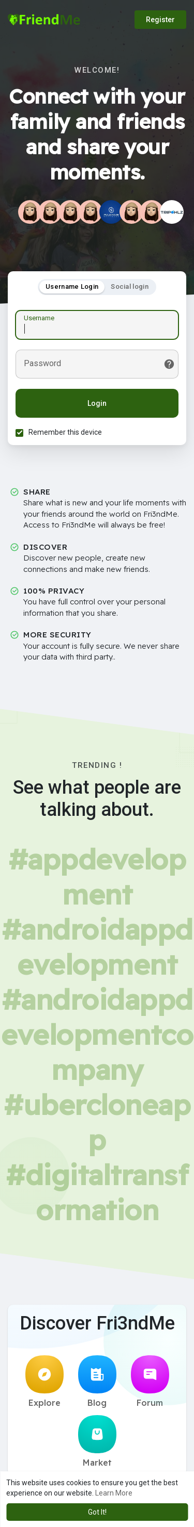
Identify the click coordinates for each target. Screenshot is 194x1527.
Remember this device (65, 432)
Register (160, 19)
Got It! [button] (97, 1512)
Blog (97, 1381)
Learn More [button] (113, 1493)
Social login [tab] (129, 286)
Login (97, 403)
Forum (150, 1381)
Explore (44, 1381)
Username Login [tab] (72, 286)
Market (97, 1441)
